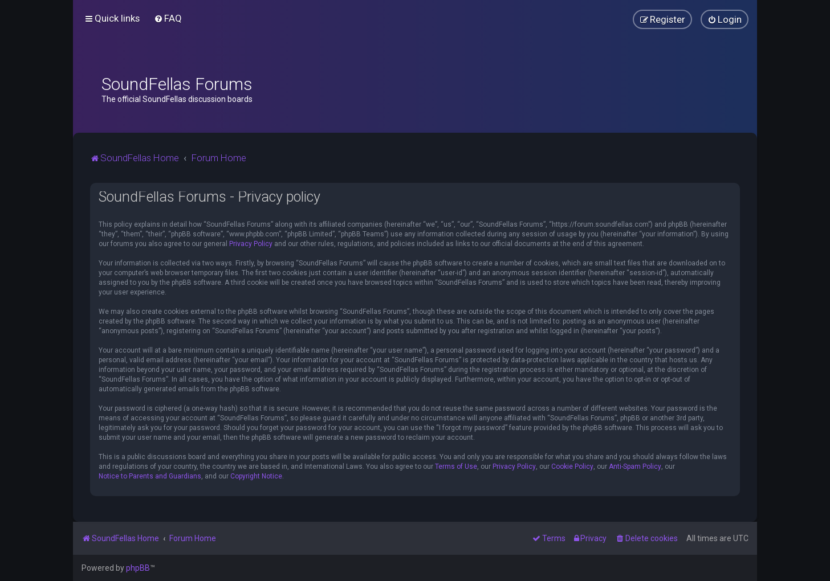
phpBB (138, 567)
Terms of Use (456, 466)
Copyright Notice (256, 476)
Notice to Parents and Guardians (150, 476)
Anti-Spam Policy (635, 466)
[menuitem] (168, 18)
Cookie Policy (572, 466)
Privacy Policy (250, 244)
